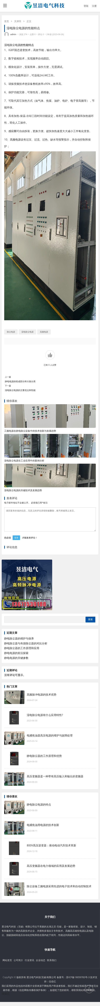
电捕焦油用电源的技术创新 (43, 829)
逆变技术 (25, 50)
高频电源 (15, 139)
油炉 (57, 101)
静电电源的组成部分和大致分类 (20, 381)
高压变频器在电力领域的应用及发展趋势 (51, 870)
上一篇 (8, 376)
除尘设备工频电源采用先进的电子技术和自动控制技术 (59, 890)
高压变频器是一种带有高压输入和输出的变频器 (55, 780)
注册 (94, 5)
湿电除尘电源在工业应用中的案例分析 (24, 460)
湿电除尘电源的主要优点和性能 (20, 390)
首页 (6, 21)
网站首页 (7, 964)
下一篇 (8, 385)
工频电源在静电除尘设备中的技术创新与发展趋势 (30, 430)
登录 (16, 541)
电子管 (74, 101)
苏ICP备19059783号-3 (78, 981)
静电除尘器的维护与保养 (19, 642)
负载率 (19, 75)
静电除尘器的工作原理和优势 (44, 760)
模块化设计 (15, 67)
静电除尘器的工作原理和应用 (21, 652)
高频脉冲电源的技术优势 (41, 698)
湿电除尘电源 (12, 45)
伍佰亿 (52, 985)
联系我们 (51, 964)
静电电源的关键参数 (16, 662)
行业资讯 (29, 964)
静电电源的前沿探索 (16, 657)
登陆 (86, 5)
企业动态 (40, 964)
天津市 (17, 21)
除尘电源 (11, 331)
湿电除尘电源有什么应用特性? (45, 719)
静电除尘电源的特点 (39, 808)
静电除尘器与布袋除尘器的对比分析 (25, 647)
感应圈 (12, 131)
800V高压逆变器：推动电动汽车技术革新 (51, 849)
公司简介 (18, 964)
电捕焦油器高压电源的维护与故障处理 (50, 739)
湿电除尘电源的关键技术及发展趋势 (23, 490)
